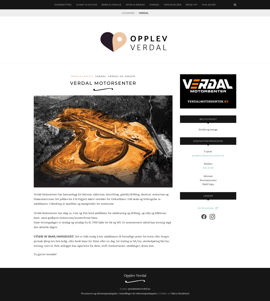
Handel (154, 4)
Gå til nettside (208, 208)
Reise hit (191, 4)
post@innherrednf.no (139, 288)
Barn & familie (111, 4)
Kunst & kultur (86, 4)
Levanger (128, 13)
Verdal (143, 13)
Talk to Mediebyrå (179, 293)
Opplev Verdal (135, 275)
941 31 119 (208, 167)
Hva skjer (209, 4)
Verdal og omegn (121, 76)
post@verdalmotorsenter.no (208, 155)
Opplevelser (172, 4)
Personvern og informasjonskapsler (99, 293)
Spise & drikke (135, 4)
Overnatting (63, 4)
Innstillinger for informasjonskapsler (138, 293)
